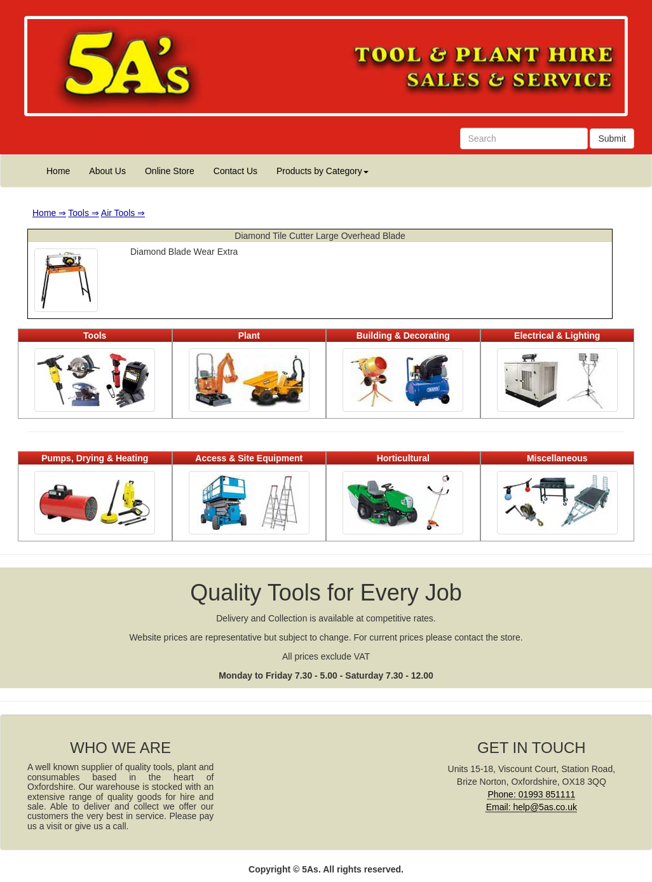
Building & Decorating (403, 335)
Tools (94, 335)
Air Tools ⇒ (123, 213)
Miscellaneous (557, 458)
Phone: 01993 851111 (531, 794)
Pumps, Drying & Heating (94, 458)
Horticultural (403, 458)
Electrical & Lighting (557, 335)
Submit (612, 138)
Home (58, 171)
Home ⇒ (49, 213)
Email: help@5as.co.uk (531, 807)
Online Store (169, 171)
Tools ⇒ (83, 213)
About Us (107, 171)
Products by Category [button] (322, 171)
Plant (249, 335)
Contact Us (235, 171)
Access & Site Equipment (248, 458)
